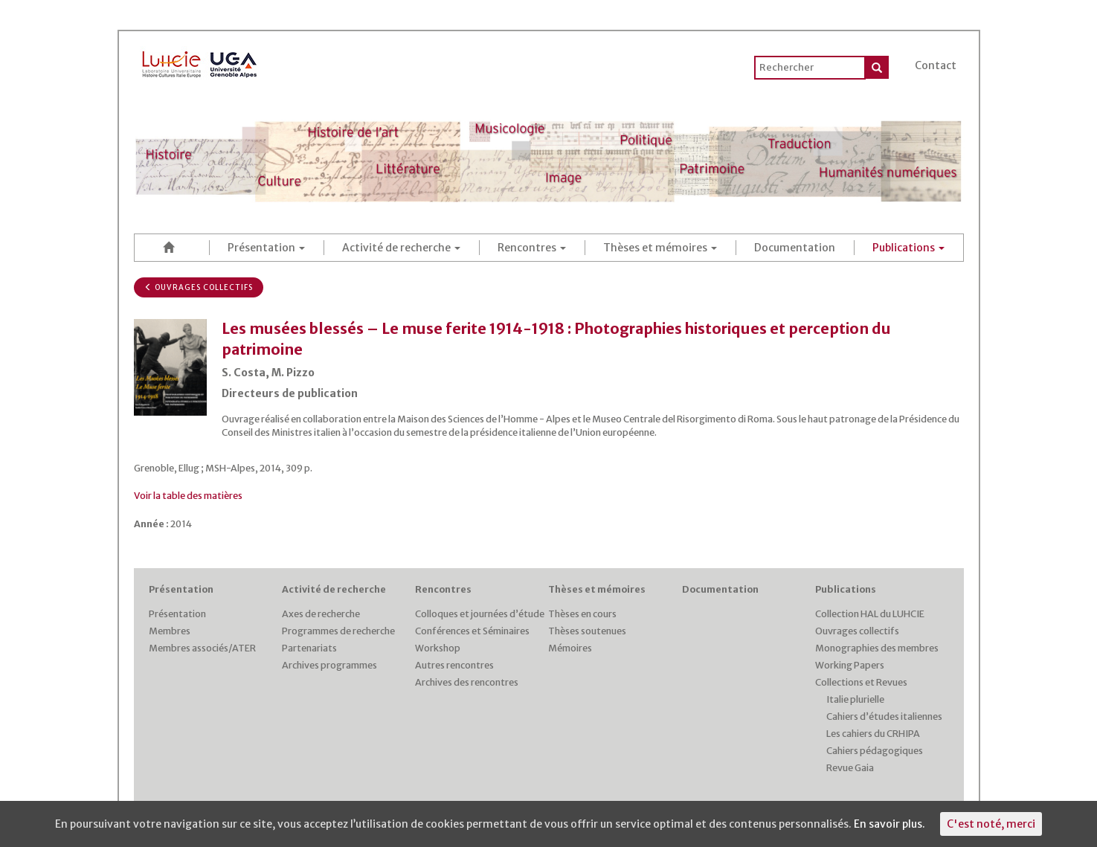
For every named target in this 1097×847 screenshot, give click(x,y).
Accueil (171, 247)
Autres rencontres (454, 665)
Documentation (794, 247)
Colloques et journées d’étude (479, 613)
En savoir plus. (889, 824)
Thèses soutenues (587, 631)
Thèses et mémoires (660, 247)
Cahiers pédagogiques (874, 750)
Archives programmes (329, 665)
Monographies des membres (877, 648)
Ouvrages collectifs (198, 287)
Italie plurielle (855, 699)
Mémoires (570, 648)
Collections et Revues (861, 682)
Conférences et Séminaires (472, 631)
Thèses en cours (582, 613)
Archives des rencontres (466, 682)
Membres (169, 631)
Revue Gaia (850, 767)
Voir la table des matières (188, 495)
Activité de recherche (401, 247)
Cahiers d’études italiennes (884, 716)
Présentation (266, 247)
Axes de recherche (321, 613)
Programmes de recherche (338, 631)
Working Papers (849, 665)
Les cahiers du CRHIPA (873, 733)
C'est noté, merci (991, 824)
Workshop (437, 648)
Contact (935, 65)
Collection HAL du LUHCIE (869, 613)
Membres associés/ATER (202, 648)
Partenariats (309, 648)
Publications (908, 247)
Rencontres (532, 247)
